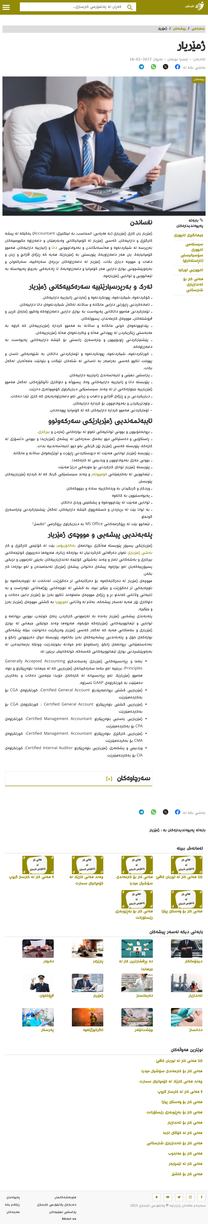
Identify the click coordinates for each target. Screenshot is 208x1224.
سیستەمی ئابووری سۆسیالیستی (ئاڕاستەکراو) (192, 253)
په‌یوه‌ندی (13, 1197)
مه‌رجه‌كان (13, 1212)
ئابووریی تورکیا (191, 270)
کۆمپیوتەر (99, 474)
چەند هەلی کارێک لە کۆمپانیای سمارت (170, 1082)
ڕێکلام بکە (12, 1204)
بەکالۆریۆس (66, 546)
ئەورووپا (61, 602)
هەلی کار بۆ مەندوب (185, 1154)
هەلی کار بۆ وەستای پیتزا (182, 1102)
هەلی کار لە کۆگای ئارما (182, 1133)
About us (69, 1219)
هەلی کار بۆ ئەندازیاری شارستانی (193, 285)
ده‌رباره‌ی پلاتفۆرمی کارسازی (56, 1204)
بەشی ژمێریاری (140, 553)
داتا (54, 248)
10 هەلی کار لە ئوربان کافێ (179, 1061)
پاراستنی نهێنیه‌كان (62, 1212)
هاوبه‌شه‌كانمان (65, 1197)
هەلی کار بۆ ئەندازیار (185, 1123)
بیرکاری (44, 432)
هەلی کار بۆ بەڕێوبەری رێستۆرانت (174, 1112)
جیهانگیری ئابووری (188, 235)
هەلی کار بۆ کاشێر (187, 1174)
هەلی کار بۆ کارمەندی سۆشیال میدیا (172, 1071)
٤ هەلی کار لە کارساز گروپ (179, 1092)
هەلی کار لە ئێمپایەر (185, 1164)
